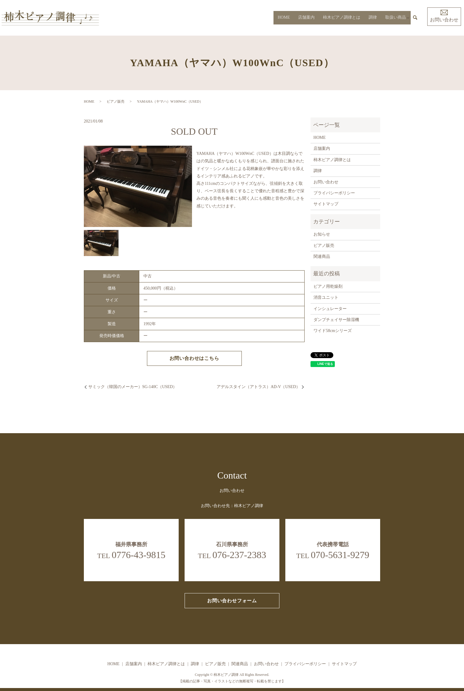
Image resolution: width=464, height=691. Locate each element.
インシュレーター (330, 308)
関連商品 (321, 256)
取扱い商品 (394, 17)
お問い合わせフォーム (232, 600)
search (415, 17)
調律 (371, 17)
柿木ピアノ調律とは (340, 17)
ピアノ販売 (115, 101)
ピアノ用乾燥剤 (328, 286)
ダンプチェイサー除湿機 (336, 319)
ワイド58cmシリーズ (332, 330)
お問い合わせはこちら (194, 358)
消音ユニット (325, 297)
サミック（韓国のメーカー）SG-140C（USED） (132, 387)
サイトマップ (325, 204)
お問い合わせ (444, 16)
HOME (282, 17)
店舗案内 (305, 17)
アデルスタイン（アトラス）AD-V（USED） (258, 387)
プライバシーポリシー (334, 193)
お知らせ (321, 234)
